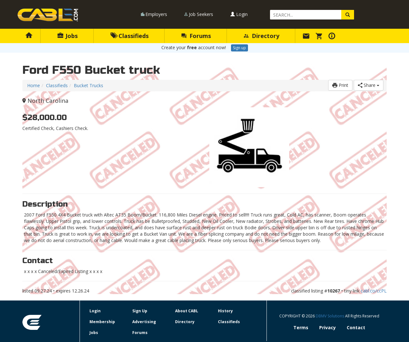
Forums (196, 36)
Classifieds (130, 36)
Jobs (68, 36)
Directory (261, 36)
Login (239, 14)
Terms (300, 327)
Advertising (144, 321)
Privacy (327, 327)
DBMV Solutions (330, 316)
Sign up (239, 47)
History (225, 311)
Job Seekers (201, 14)
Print (340, 85)
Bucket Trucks (88, 85)
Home (33, 85)
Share (368, 85)
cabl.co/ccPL (374, 291)
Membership (102, 321)
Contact (356, 327)
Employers (156, 14)
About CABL (186, 311)
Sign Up (139, 311)
